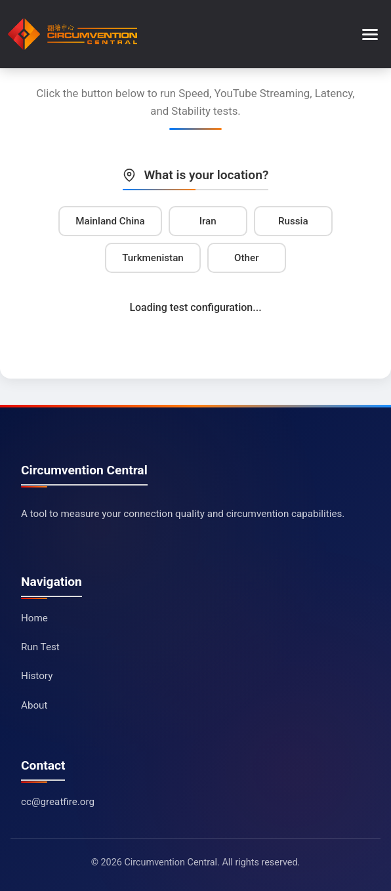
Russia (293, 221)
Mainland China (110, 221)
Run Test (40, 647)
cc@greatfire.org (57, 802)
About (34, 705)
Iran (207, 221)
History (36, 676)
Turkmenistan (153, 258)
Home (34, 618)
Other (246, 258)
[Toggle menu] (370, 34)
